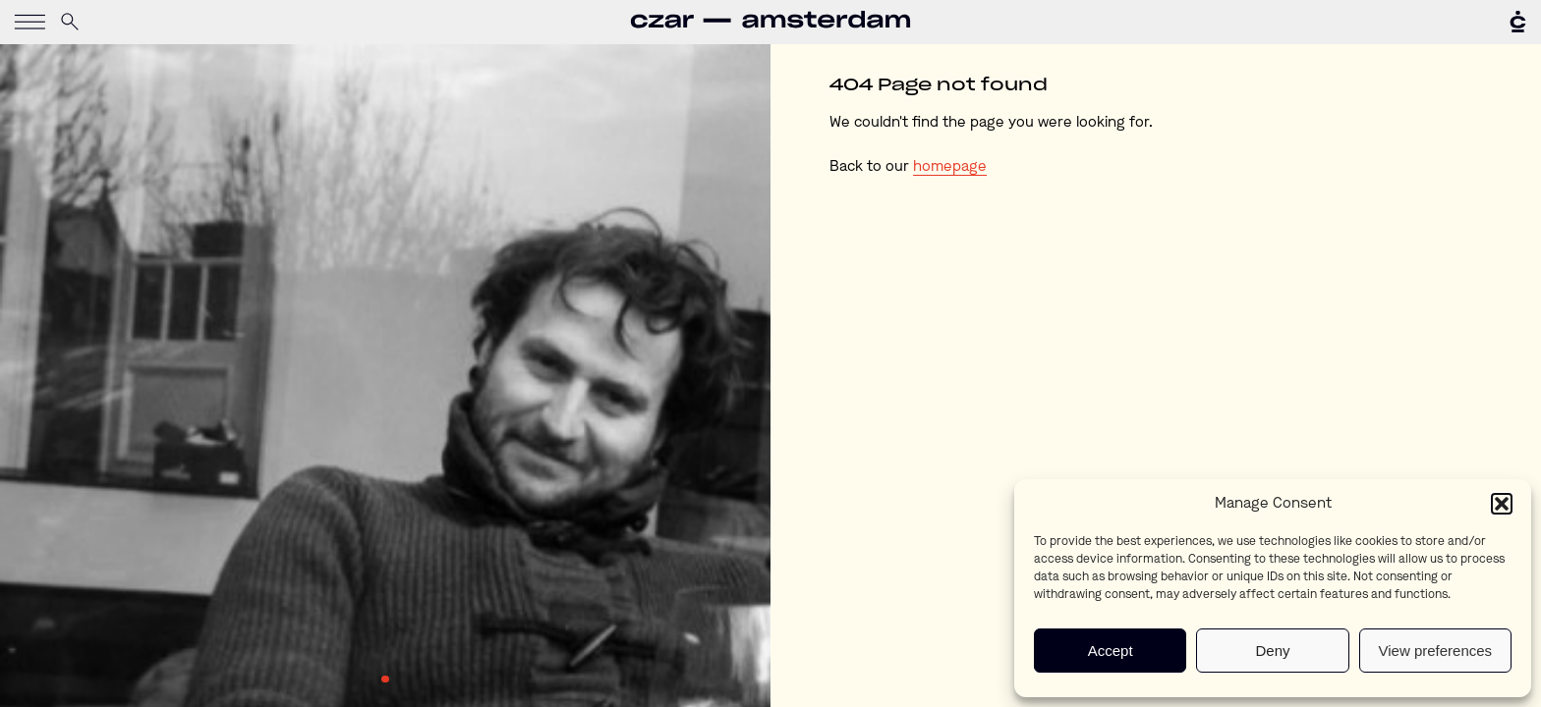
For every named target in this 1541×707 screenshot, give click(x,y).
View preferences (1436, 650)
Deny (1272, 650)
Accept (1110, 650)
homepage (950, 167)
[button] (1502, 504)
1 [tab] (385, 679)
